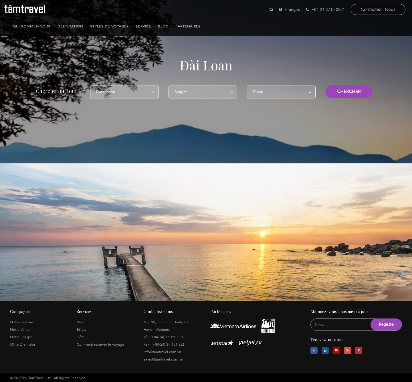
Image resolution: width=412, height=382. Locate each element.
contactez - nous (378, 9)
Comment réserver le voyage (100, 343)
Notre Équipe (21, 336)
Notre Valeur (20, 328)
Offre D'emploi (22, 343)
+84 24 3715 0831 (325, 9)
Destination (70, 26)
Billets (81, 328)
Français (292, 9)
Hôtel (81, 336)
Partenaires (188, 26)
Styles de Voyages (109, 26)
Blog (163, 26)
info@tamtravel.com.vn (162, 350)
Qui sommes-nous (32, 26)
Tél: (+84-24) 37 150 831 (163, 336)
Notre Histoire (21, 321)
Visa (80, 321)
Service (143, 26)
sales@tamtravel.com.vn (163, 358)
